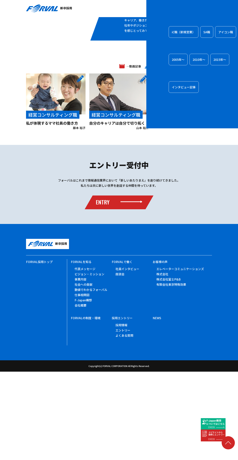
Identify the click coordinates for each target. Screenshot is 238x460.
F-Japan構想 (83, 388)
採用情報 (121, 413)
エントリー (122, 418)
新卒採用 (49, 8)
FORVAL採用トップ (39, 350)
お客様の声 (160, 350)
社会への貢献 (83, 373)
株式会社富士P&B (168, 367)
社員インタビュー (127, 357)
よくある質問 (124, 423)
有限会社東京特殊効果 (171, 373)
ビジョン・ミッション (89, 362)
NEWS (157, 406)
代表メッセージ (85, 357)
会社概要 (80, 393)
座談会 (119, 362)
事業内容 (80, 367)
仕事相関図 (82, 383)
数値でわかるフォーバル (91, 378)
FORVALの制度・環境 (85, 406)
